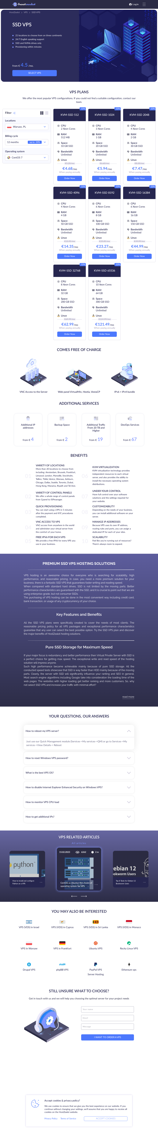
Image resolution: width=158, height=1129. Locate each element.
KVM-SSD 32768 (69, 270)
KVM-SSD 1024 (104, 115)
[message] (107, 1027)
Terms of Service (68, 1119)
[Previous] (74, 896)
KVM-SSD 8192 (104, 193)
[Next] (84, 896)
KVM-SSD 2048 (139, 115)
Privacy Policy (50, 1119)
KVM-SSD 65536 (104, 270)
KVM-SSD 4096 (69, 193)
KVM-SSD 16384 (139, 193)
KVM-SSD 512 (70, 115)
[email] (107, 1018)
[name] (107, 1009)
